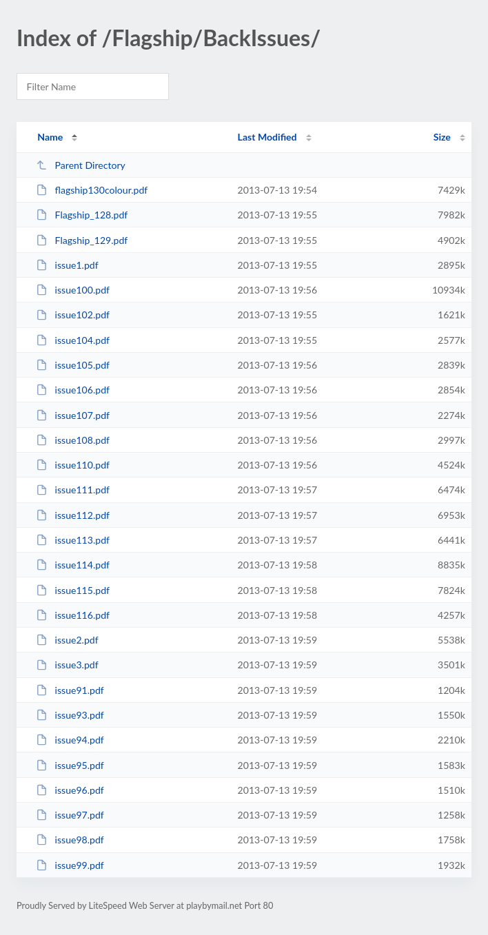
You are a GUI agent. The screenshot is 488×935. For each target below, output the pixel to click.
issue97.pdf (70, 815)
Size (442, 137)
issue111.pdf (73, 489)
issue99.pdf (70, 865)
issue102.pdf (73, 314)
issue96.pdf (70, 790)
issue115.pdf (73, 590)
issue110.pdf (73, 465)
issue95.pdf (70, 765)
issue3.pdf (67, 664)
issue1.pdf (67, 265)
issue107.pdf (73, 415)
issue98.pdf (70, 839)
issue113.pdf (73, 540)
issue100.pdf (73, 290)
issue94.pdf (70, 740)
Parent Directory (80, 165)
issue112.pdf (73, 515)
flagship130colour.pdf (92, 190)
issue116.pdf (73, 615)
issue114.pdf (73, 565)
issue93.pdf (70, 715)
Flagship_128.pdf (82, 214)
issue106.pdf (73, 389)
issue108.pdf (73, 440)
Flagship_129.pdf (82, 240)
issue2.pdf (67, 640)
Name (50, 137)
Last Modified (267, 137)
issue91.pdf (70, 690)
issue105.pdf (73, 365)
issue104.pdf (73, 340)
